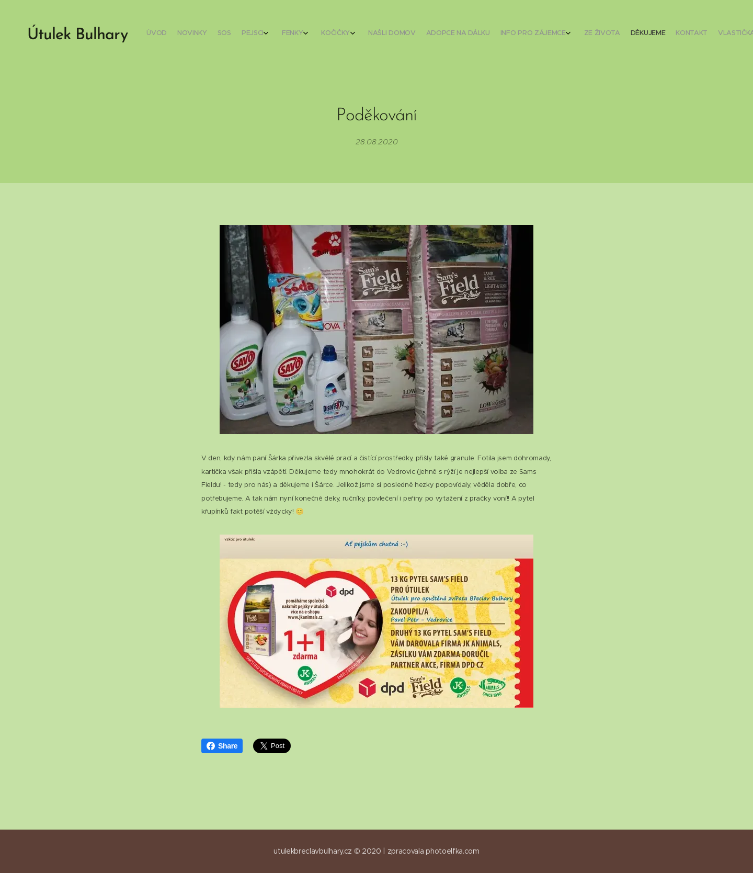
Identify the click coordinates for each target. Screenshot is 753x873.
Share (222, 746)
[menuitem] (576, 34)
